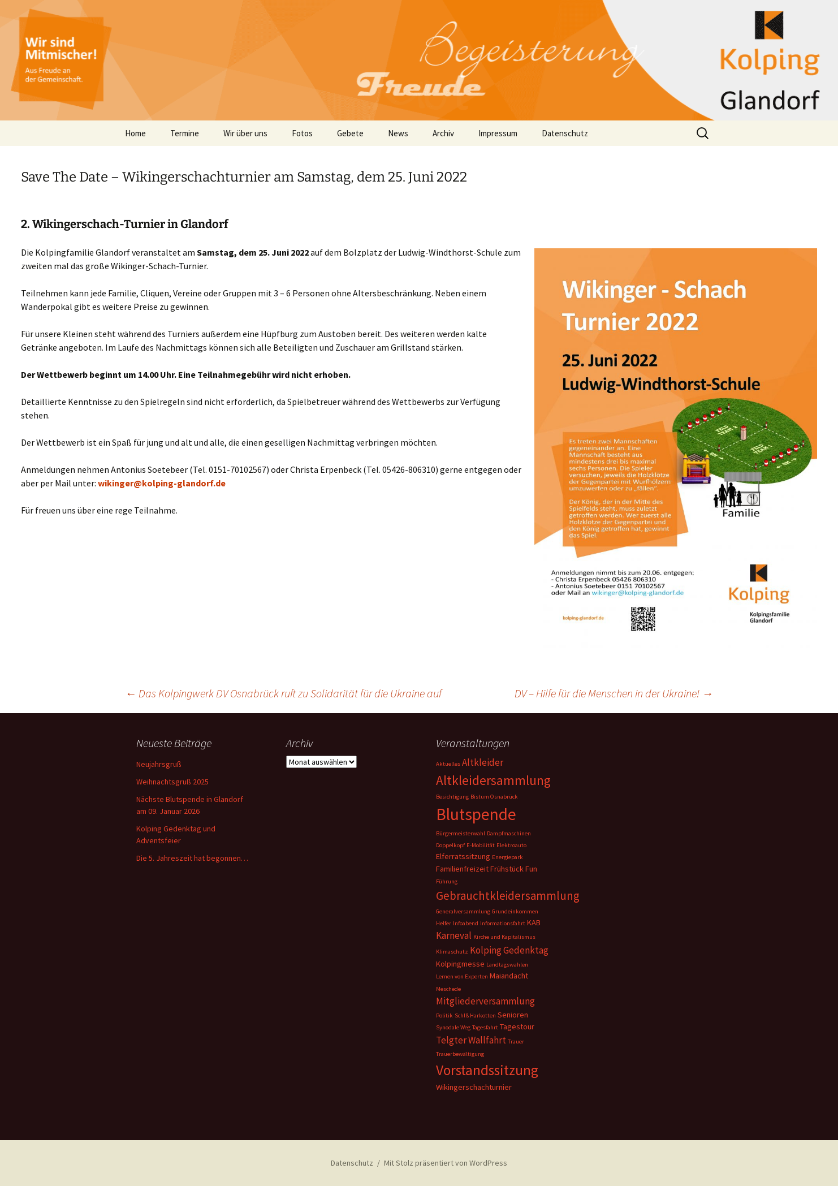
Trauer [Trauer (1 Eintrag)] (516, 1041)
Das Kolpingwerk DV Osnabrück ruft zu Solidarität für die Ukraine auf (283, 693)
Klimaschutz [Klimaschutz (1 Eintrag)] (452, 951)
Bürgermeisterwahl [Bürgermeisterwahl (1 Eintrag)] (460, 833)
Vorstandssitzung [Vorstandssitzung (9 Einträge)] (487, 1070)
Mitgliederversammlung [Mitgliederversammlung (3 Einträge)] (485, 1001)
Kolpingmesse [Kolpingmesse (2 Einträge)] (460, 964)
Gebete (350, 133)
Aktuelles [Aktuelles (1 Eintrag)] (448, 763)
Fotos (302, 133)
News (398, 133)
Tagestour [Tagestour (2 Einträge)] (517, 1026)
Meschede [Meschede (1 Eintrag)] (448, 989)
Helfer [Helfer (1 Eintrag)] (443, 923)
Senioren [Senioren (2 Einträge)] (513, 1015)
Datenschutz (565, 133)
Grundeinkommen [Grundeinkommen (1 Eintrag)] (515, 911)
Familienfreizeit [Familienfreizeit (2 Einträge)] (462, 869)
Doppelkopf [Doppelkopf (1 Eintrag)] (450, 845)
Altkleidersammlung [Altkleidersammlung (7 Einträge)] (493, 780)
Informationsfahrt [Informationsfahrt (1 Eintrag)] (502, 923)
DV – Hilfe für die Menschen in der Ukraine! (614, 693)
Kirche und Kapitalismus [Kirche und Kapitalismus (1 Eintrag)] (504, 937)
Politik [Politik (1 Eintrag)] (444, 1015)
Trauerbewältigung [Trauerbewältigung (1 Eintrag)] (460, 1054)
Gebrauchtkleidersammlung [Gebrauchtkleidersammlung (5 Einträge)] (508, 895)
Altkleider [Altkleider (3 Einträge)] (482, 762)
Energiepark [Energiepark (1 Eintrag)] (507, 857)
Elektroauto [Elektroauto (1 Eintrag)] (511, 845)
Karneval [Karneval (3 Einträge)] (454, 935)
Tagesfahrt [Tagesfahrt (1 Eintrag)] (485, 1027)
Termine (184, 133)
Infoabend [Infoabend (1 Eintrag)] (465, 923)
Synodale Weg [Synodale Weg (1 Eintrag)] (453, 1027)
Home (135, 133)
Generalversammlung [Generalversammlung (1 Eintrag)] (463, 911)
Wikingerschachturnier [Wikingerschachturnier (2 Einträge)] (474, 1087)
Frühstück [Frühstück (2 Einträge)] (507, 869)
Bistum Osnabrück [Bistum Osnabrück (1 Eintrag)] (494, 796)
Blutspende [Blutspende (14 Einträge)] (476, 814)
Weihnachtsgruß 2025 (172, 782)
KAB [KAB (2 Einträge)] (534, 922)
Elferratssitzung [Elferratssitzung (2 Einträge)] (463, 856)
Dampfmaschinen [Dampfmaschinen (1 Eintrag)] (509, 833)
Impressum (497, 133)
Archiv (443, 133)
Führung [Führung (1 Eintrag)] (446, 881)
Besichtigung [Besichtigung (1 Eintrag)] (452, 796)
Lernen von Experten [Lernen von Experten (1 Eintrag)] (462, 976)
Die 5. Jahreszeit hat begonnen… (192, 858)
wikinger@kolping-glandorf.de (162, 483)
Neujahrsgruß (159, 764)
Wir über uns (245, 133)
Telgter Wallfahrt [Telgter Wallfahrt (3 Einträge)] (471, 1040)
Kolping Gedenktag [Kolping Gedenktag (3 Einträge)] (509, 950)
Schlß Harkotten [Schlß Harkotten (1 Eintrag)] (475, 1015)
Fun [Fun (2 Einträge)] (531, 869)
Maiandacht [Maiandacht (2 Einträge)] (509, 976)
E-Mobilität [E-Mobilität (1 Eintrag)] (480, 845)
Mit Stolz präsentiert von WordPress (445, 1163)
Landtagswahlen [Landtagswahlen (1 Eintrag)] (507, 964)
